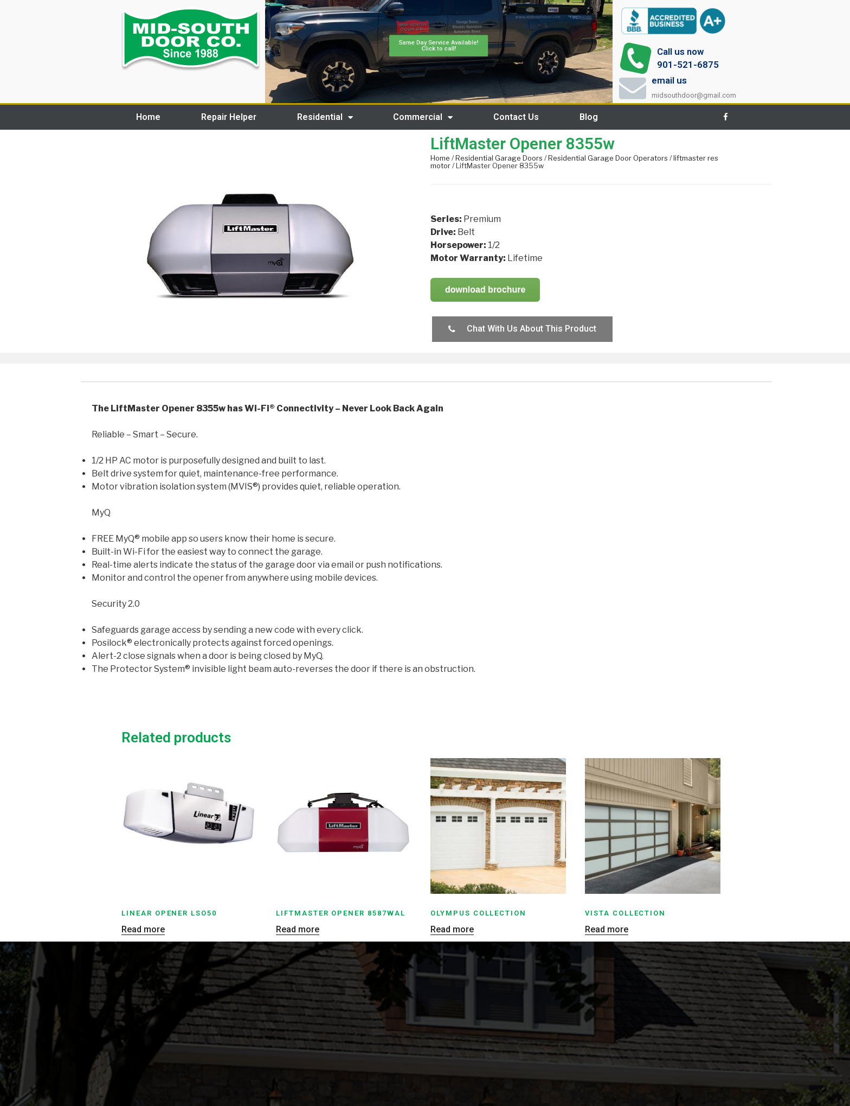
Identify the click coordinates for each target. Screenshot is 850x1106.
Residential (325, 117)
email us (669, 80)
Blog (588, 117)
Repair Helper (228, 117)
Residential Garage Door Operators (608, 158)
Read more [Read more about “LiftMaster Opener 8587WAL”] (297, 930)
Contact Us (516, 117)
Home (148, 117)
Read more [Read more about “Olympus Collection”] (452, 930)
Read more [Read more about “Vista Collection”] (606, 930)
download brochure (485, 289)
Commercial (423, 117)
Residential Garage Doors (499, 158)
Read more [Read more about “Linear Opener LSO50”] (143, 930)
